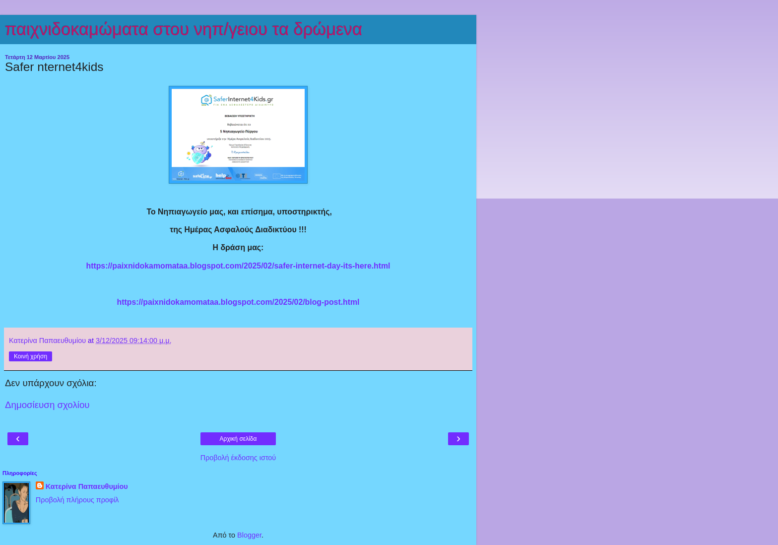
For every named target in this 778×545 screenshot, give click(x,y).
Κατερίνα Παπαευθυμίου (87, 486)
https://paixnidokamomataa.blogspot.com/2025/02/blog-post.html (238, 302)
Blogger (249, 535)
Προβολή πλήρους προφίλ (77, 500)
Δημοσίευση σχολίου (47, 405)
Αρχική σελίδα (238, 438)
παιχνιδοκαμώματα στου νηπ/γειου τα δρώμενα (183, 29)
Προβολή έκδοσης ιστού (238, 458)
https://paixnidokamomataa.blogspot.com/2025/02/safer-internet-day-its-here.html (238, 266)
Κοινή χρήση (30, 356)
